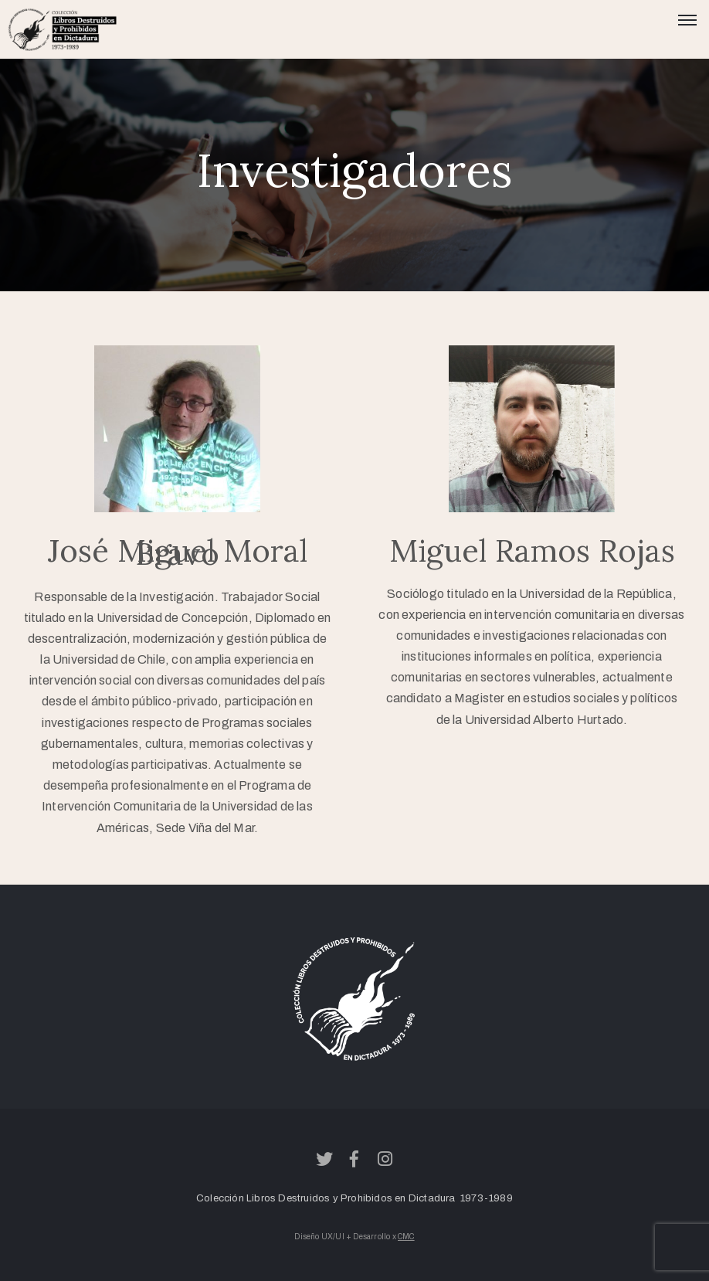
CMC (406, 1236)
